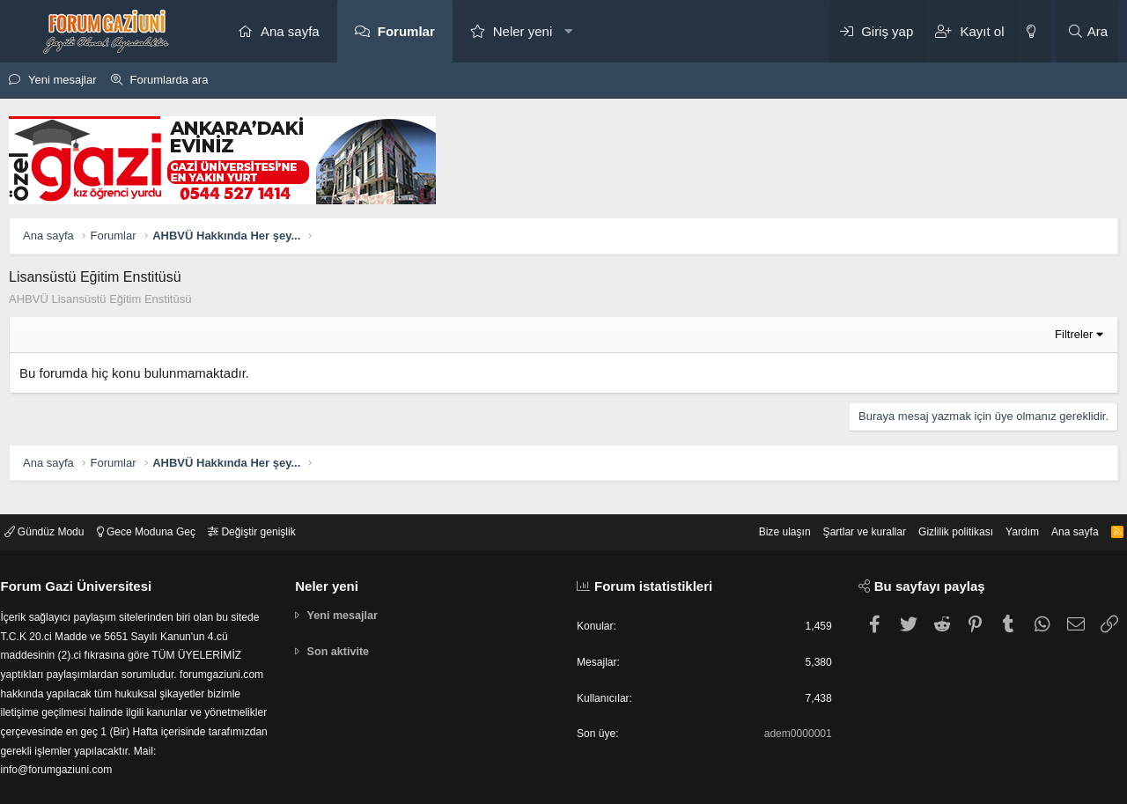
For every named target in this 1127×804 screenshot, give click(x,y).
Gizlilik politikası (935, 516)
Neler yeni (523, 31)
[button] (568, 31)
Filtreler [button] (1074, 334)
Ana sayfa (290, 31)
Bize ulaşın (753, 516)
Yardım (1007, 516)
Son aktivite (344, 638)
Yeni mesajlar (62, 79)
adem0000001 (791, 723)
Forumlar (406, 31)
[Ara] (1087, 31)
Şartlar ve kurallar (838, 516)
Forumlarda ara (169, 79)
